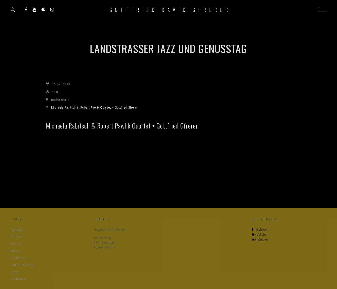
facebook (259, 229)
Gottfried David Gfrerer (170, 9)
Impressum (18, 258)
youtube (259, 234)
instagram (260, 239)
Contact (16, 237)
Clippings (17, 229)
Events (15, 244)
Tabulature (18, 279)
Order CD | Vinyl (22, 265)
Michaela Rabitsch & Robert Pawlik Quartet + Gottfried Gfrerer (94, 107)
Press (14, 272)
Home (15, 251)
